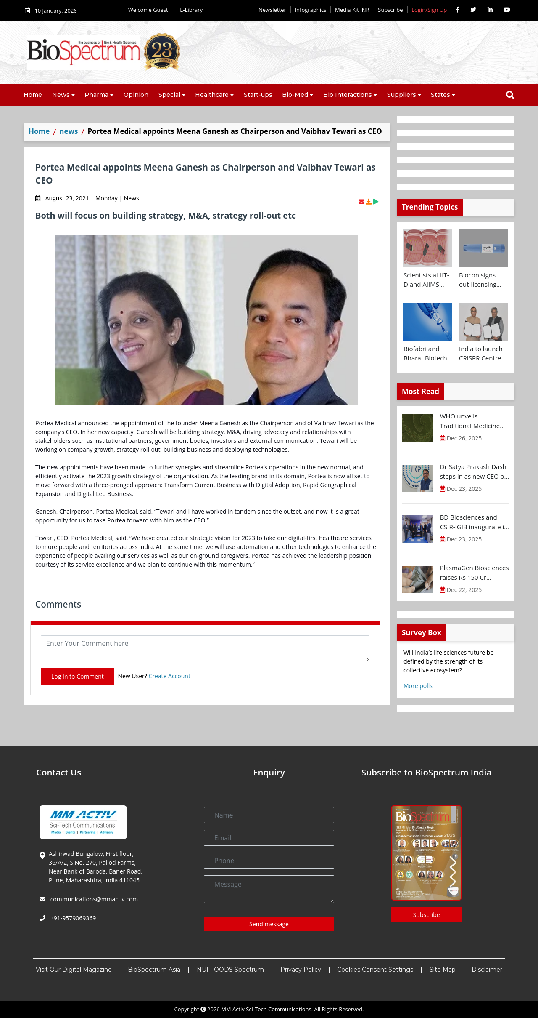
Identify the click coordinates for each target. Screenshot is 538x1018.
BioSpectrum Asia (154, 969)
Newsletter (272, 9)
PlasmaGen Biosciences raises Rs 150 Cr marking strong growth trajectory (474, 572)
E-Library (191, 9)
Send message (269, 924)
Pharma (96, 95)
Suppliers (401, 95)
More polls (418, 686)
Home (33, 95)
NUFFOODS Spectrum (230, 969)
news (68, 131)
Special (169, 95)
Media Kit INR (352, 9)
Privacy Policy (300, 969)
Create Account (169, 676)
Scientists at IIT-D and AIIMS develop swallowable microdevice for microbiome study (426, 280)
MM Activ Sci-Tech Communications (266, 1009)
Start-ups (258, 95)
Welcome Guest (149, 9)
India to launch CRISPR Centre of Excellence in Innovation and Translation (481, 353)
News (61, 95)
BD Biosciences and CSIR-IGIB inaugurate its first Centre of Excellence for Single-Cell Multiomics (474, 522)
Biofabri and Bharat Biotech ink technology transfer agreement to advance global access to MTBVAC (425, 353)
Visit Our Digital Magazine (74, 969)
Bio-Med (295, 95)
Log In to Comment (77, 676)
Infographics (310, 9)
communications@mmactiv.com (93, 899)
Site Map (443, 969)
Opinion (136, 95)
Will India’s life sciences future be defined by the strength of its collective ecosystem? (448, 661)
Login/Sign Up (429, 9)
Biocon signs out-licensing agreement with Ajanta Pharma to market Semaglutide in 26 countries (482, 280)
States (440, 95)
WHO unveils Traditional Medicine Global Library (470, 421)
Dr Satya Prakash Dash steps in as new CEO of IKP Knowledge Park (473, 471)
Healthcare (212, 95)
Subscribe (390, 9)
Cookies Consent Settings (375, 969)
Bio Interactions (347, 95)
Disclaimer (487, 969)
